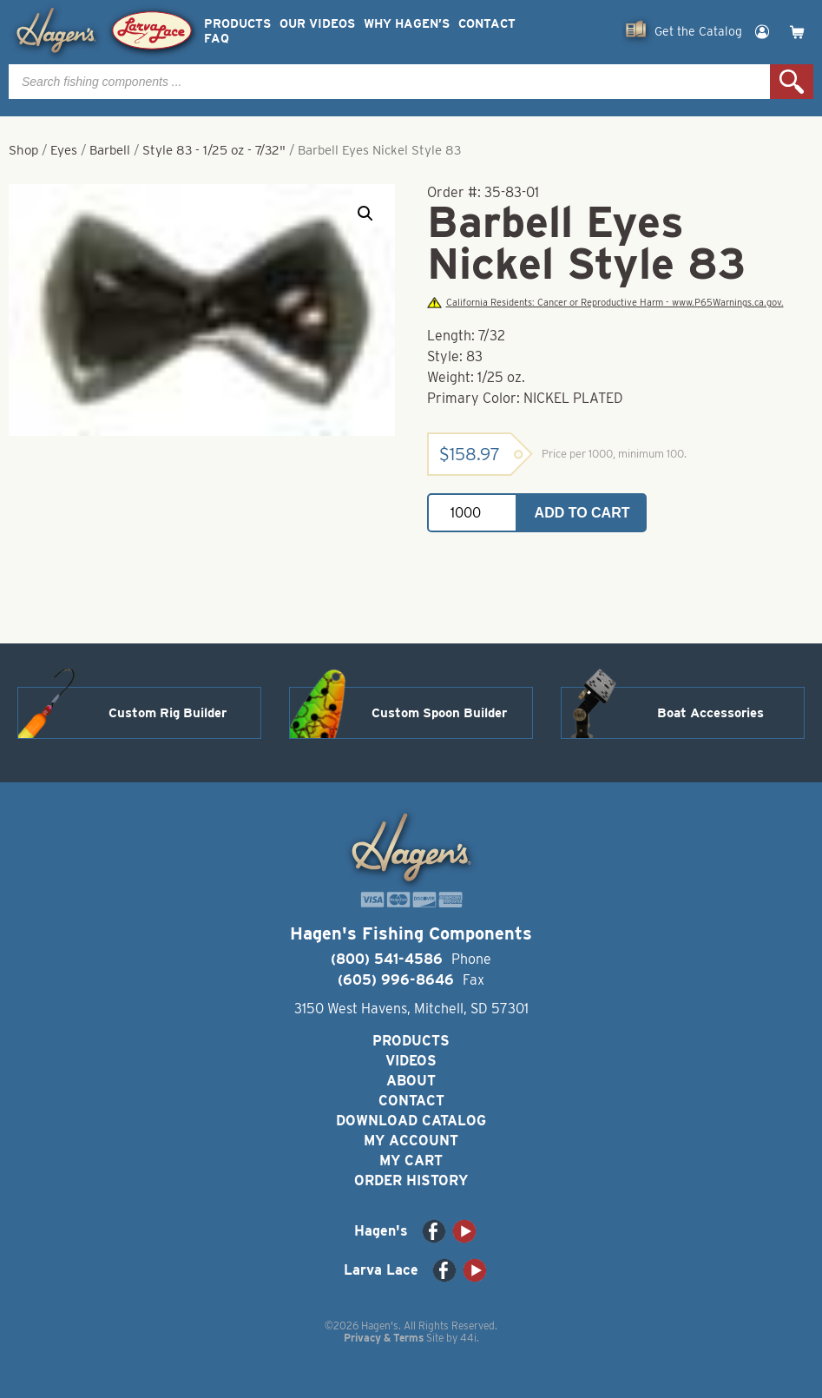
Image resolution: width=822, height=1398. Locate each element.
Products (237, 23)
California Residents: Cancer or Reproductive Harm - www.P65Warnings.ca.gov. (605, 302)
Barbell (109, 150)
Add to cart (582, 512)
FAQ (216, 38)
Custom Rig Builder (168, 713)
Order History (411, 1180)
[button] (365, 213)
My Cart (411, 1160)
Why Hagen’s (407, 23)
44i (468, 1337)
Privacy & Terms (384, 1337)
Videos (411, 1060)
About (411, 1080)
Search (791, 81)
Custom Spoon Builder (439, 713)
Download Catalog (411, 1120)
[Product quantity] (472, 512)
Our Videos (317, 23)
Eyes (63, 150)
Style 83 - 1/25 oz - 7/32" (214, 150)
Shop (23, 150)
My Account (411, 1140)
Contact (487, 23)
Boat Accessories (710, 713)
